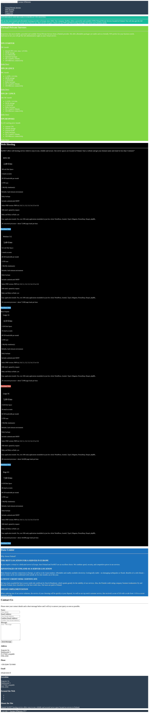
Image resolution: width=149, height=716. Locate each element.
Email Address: (6, 614)
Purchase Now (6, 229)
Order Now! (5, 64)
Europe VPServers (24, 2)
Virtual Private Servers (13, 8)
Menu (9, 2)
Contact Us (9, 13)
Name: (3, 610)
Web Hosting (9, 9)
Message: (4, 622)
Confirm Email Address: (9, 618)
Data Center (9, 11)
